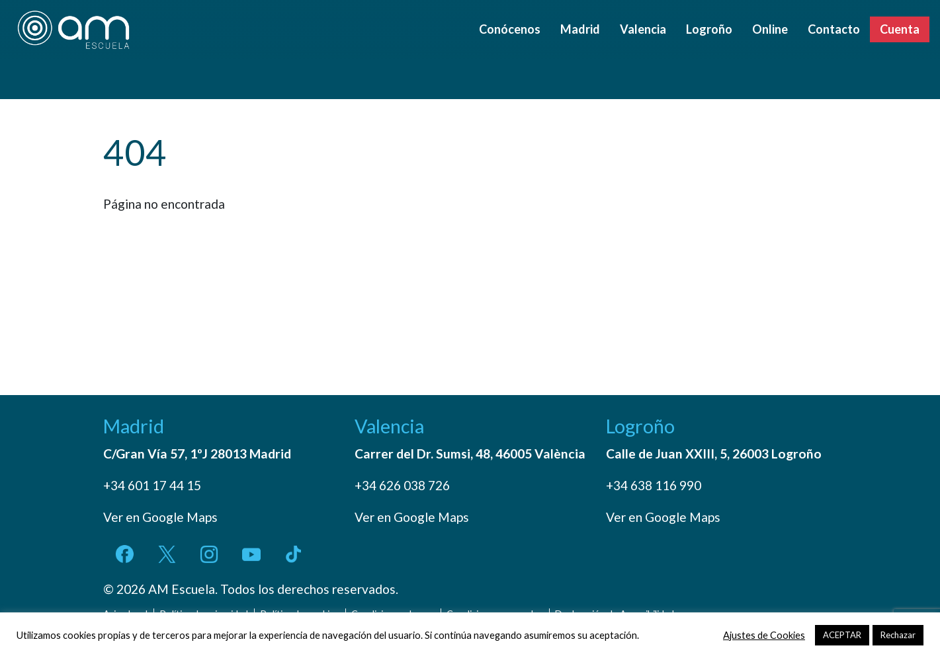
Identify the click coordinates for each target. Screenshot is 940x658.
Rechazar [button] (898, 635)
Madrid (580, 29)
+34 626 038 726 (402, 485)
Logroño (709, 29)
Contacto (834, 29)
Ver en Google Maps (160, 517)
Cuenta (899, 29)
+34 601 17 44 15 (152, 485)
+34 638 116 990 (653, 485)
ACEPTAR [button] (842, 635)
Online (770, 29)
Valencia (643, 29)
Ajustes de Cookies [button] (764, 635)
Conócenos (509, 29)
